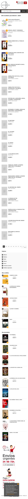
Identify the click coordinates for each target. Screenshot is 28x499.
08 (20, 246)
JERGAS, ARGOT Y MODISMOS (15, 30)
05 (13, 246)
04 (11, 246)
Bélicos (5, 254)
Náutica (5, 256)
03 (8, 246)
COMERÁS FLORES (13, 275)
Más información (10, 494)
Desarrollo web (15, 496)
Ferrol (5, 263)
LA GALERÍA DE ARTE (13, 153)
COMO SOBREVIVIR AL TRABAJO (16, 41)
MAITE (11, 319)
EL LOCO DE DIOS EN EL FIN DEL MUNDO (18, 355)
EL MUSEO (10, 142)
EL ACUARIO (11, 131)
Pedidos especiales (8, 267)
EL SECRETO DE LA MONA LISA (16, 367)
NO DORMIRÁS (12, 334)
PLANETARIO (11, 120)
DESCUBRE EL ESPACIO (14, 231)
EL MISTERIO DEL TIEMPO (14, 187)
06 (16, 246)
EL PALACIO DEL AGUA (14, 388)
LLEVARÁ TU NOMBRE (14, 308)
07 (18, 246)
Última (25, 247)
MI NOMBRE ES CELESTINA (15, 410)
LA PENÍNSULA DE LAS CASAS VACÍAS (17, 378)
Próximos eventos (7, 265)
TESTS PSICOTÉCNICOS (14, 19)
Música (5, 261)
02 (6, 246)
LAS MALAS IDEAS (13, 298)
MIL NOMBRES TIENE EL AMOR (16, 399)
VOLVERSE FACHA (13, 345)
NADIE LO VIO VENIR (14, 432)
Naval (5, 259)
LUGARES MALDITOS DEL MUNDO (16, 220)
